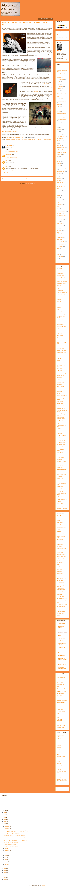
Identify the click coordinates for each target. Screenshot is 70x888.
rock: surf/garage (60, 219)
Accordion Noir (60, 518)
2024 (5, 812)
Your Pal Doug (60, 506)
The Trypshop (60, 608)
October (6, 848)
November (7, 828)
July (6, 853)
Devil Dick (59, 307)
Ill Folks (58, 345)
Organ (58, 188)
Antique (58, 84)
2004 (5, 879)
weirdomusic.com (60, 489)
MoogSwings (59, 368)
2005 (5, 877)
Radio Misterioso (60, 573)
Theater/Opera (60, 246)
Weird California (60, 783)
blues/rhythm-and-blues (62, 93)
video (58, 254)
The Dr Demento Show (62, 598)
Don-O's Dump (60, 682)
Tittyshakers (59, 454)
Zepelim (58, 615)
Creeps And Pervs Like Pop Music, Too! (12, 846)
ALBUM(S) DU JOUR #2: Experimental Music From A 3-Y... (16, 831)
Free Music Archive (62, 632)
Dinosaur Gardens (61, 311)
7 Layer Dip (59, 515)
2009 (5, 870)
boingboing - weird (61, 727)
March (6, 861)
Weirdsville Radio (60, 613)
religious (58, 206)
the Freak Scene (60, 244)
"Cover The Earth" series (62, 67)
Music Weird (59, 377)
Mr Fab (59, 50)
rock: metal (59, 213)
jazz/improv (59, 154)
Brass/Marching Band (61, 101)
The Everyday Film (61, 241)
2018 (5, 814)
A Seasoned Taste (61, 677)
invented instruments (61, 152)
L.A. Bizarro (59, 749)
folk (57, 143)
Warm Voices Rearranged (59, 720)
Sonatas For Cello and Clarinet (17, 58)
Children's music (60, 109)
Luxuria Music (60, 546)
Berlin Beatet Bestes (61, 283)
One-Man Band (60, 186)
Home (27, 179)
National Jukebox (60, 386)
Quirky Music (59, 569)
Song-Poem (59, 223)
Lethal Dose (59, 695)
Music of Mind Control (61, 556)
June (6, 855)
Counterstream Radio (61, 527)
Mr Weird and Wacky (61, 373)
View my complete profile (62, 59)
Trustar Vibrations (60, 457)
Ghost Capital (60, 335)
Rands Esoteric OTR (61, 578)
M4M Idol (59, 165)
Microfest (59, 763)
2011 (5, 866)
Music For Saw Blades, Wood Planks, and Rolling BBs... (16, 837)
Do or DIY (59, 529)
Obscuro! (59, 389)
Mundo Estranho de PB (62, 375)
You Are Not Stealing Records (62, 668)
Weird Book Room (61, 723)
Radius (58, 576)
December (7, 826)
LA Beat (58, 754)
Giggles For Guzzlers (61, 688)
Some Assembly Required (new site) (61, 589)
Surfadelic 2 (59, 433)
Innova (59, 635)
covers (58, 125)
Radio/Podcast (60, 204)
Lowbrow (59, 163)
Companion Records (61, 627)
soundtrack (59, 230)
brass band (59, 98)
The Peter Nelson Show (62, 604)
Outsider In (59, 564)
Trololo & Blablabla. (61, 611)
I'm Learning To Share (61, 691)
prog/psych (59, 202)
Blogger (43, 885)
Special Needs (60, 237)
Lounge (58, 161)
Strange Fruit (59, 594)
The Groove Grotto (61, 444)
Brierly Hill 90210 (60, 522)
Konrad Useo (8, 154)
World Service (60, 496)
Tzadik (59, 662)
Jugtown (58, 541)
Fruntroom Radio (60, 534)
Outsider (29, 139)
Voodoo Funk (59, 476)
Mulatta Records (62, 640)
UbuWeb (58, 713)
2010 (5, 868)
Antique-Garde (60, 86)
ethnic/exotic (59, 134)
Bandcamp (59, 88)
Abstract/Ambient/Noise (62, 73)
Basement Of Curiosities (62, 281)
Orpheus (58, 393)
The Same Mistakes (61, 446)
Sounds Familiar (60, 591)
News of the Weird (61, 702)
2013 (5, 823)
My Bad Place (60, 562)
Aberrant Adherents (61, 271)
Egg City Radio (60, 319)
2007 (5, 874)
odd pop (58, 180)
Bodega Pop (59, 285)
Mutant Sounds (60, 384)
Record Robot (60, 403)
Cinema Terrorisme (61, 524)
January (6, 864)
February (7, 862)
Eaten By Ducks (60, 684)
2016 (5, 817)
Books (58, 96)
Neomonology (17, 74)
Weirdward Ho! (60, 491)
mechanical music (60, 171)
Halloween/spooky (61, 147)
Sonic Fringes (60, 428)
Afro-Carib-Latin (60, 79)
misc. (26, 139)
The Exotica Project (61, 442)
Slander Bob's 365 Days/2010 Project (61, 418)
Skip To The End (60, 582)
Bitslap (58, 520)
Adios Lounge (60, 273)
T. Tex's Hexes (60, 709)
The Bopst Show (60, 596)
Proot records (61, 655)
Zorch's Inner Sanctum (62, 508)
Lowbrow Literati (60, 698)
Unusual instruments (47, 139)
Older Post (49, 179)
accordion (59, 77)
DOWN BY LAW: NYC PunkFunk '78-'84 (12, 842)
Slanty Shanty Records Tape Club (62, 659)
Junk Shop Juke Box (61, 350)
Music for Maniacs (8, 7)
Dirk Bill (7, 160)
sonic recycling (60, 225)
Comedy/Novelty (60, 117)
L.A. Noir (58, 752)
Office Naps (59, 391)
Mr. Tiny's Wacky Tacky (62, 700)
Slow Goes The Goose (62, 420)
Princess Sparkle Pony (62, 395)
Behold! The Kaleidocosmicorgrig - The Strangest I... (15, 835)
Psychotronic (59, 704)
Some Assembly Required (60, 585)
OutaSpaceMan (9, 145)
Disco (58, 127)
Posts (59, 34)
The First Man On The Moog (10, 844)
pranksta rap (59, 199)
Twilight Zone (59, 459)
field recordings (60, 138)
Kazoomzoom (61, 638)
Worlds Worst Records (62, 499)
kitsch (58, 156)
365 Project (59, 268)
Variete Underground (61, 469)
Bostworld (59, 679)
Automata (59, 738)
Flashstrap (59, 328)
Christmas (59, 111)
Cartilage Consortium (61, 294)
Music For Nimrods (61, 554)
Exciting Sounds (60, 324)
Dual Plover (61, 630)
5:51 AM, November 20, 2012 (12, 151)
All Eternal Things (60, 275)
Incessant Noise (60, 348)
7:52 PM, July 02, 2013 (10, 170)
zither (58, 258)
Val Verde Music (60, 467)
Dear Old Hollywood (61, 743)
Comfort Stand (61, 623)
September (7, 850)
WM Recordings (62, 664)
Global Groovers (60, 337)
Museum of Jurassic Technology (61, 766)
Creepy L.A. (59, 740)
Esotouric (59, 747)
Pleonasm (60, 650)
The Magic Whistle (61, 711)
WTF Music (59, 501)
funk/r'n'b (59, 145)
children (58, 106)
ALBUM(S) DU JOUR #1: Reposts (11, 833)
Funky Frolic (59, 333)
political (58, 195)
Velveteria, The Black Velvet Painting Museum (62, 780)
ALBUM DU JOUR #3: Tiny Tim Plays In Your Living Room (16, 829)
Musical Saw (59, 178)
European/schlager (61, 136)
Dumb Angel (59, 745)
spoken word (39, 139)
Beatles (58, 90)
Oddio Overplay (62, 647)
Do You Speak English (61, 314)
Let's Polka (59, 358)
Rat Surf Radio (60, 580)
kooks (58, 159)
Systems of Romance (61, 435)
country (58, 122)
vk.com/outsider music (61, 474)
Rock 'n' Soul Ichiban (61, 406)
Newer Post (5, 179)
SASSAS (59, 769)
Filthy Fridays (59, 140)
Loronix (58, 360)
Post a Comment (7, 172)
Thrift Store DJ (60, 452)
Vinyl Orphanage (60, 472)
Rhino (58, 208)
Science (58, 221)
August (6, 852)
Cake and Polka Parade (62, 292)
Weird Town (59, 481)
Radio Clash (59, 571)
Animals (58, 81)
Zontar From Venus (61, 725)
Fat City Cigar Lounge (61, 326)
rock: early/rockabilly (61, 211)
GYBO (58, 686)
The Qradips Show (61, 606)
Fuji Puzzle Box (60, 331)
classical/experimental (10, 139)
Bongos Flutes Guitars (61, 288)
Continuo (59, 299)
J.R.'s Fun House (60, 693)
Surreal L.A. (59, 775)
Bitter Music (12, 114)
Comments (60, 37)
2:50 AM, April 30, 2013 (10, 163)
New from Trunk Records (62, 644)
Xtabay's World (60, 503)
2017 (5, 816)
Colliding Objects (46, 48)
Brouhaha (36, 91)
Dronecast (59, 531)
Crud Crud (59, 301)
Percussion (34, 139)
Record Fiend (60, 401)
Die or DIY (59, 309)
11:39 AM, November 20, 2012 (12, 157)
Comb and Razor (60, 297)
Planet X (46, 83)
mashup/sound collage (62, 168)
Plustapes (60, 652)
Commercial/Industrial (61, 119)
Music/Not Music (60, 380)
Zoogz (58, 261)
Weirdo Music (60, 486)
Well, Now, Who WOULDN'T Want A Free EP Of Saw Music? (16, 840)
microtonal (22, 139)
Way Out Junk (60, 478)
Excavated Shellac (61, 322)
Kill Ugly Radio (60, 544)
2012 (5, 824)
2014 (5, 821)
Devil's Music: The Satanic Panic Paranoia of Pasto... (15, 839)
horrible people (60, 149)
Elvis (58, 131)
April (6, 859)
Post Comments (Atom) (30, 183)
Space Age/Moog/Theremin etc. (62, 233)
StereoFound (59, 431)
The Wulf (59, 777)
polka (58, 197)
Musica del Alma (60, 382)
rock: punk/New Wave (61, 215)
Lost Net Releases (61, 362)
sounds (58, 228)
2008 (5, 872)
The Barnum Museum (15, 101)
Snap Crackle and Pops (62, 423)
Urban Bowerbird (60, 465)
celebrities (59, 104)
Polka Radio (59, 566)
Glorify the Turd (60, 340)
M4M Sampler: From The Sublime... (10, 131)
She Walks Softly (60, 707)
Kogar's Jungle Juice (61, 352)
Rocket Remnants (60, 408)
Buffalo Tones (60, 290)
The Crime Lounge (61, 440)
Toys (58, 248)
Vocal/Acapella (60, 256)
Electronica (17, 139)
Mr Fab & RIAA (60, 370)
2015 (5, 819)
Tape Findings (60, 437)
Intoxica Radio (60, 539)
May (6, 857)
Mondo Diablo (60, 552)
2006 (5, 875)
